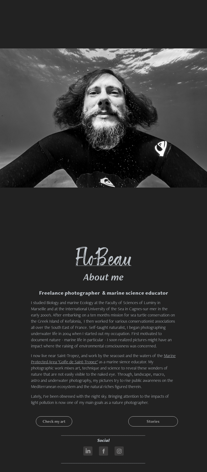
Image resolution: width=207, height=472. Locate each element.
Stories (153, 421)
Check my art (54, 421)
